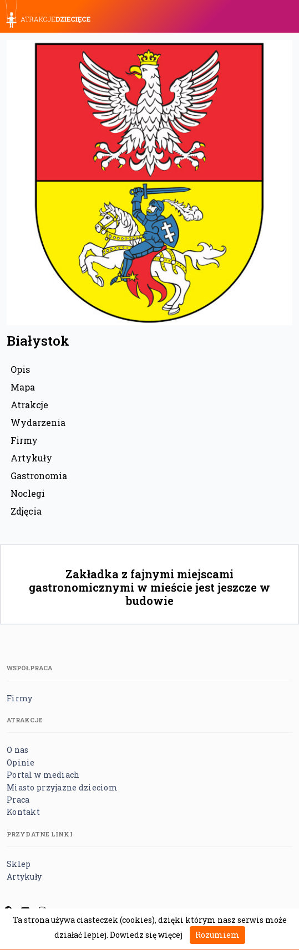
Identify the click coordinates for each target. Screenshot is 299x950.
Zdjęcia (26, 511)
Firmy (24, 440)
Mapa (23, 387)
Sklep (19, 864)
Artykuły (31, 458)
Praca (18, 799)
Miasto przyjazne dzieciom (62, 787)
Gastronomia (39, 475)
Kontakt (23, 812)
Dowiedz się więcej (146, 935)
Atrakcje (29, 404)
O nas (17, 749)
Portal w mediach (43, 774)
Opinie (21, 762)
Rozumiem (217, 935)
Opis (20, 369)
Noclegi (28, 493)
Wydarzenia (38, 422)
